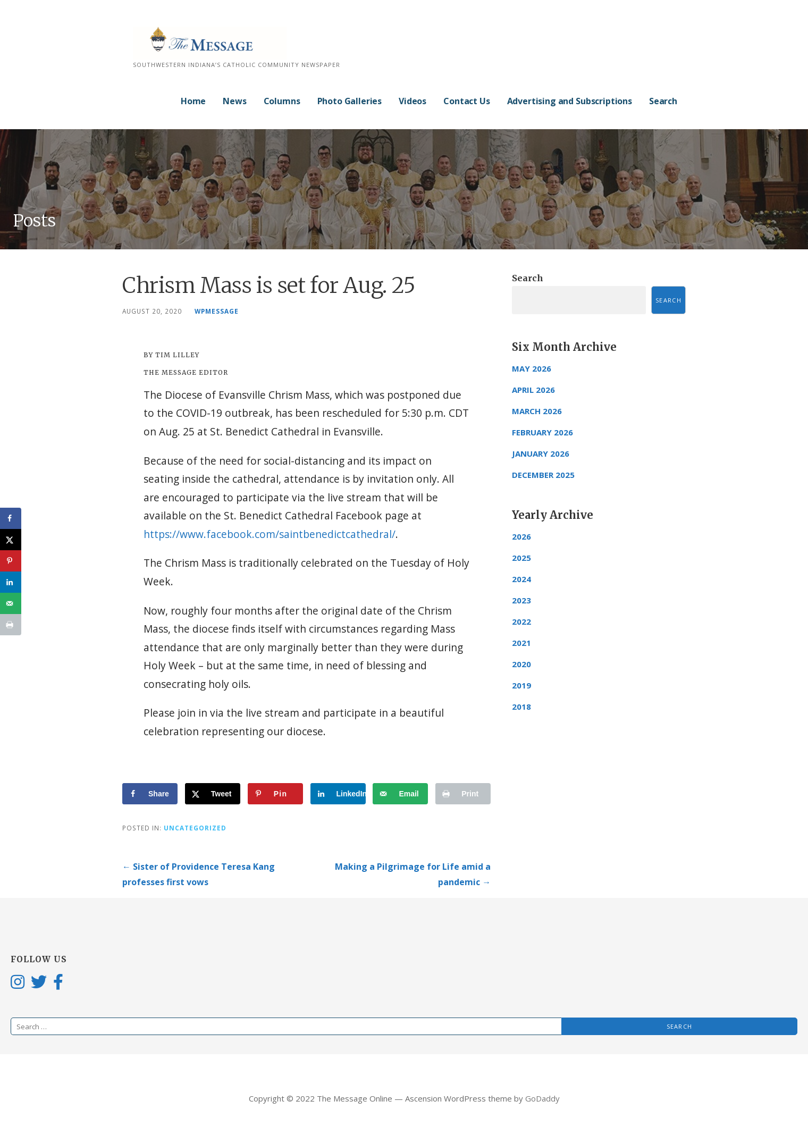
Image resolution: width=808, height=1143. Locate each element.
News (234, 101)
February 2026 (542, 432)
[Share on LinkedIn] (338, 793)
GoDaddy (542, 1098)
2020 (521, 664)
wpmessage (217, 311)
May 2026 (531, 368)
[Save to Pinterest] (275, 793)
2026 (521, 536)
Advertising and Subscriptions (569, 101)
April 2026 (533, 389)
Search (663, 101)
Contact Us (466, 101)
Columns (282, 101)
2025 (521, 557)
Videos (412, 101)
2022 (521, 621)
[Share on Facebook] (150, 793)
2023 (521, 600)
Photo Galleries (349, 101)
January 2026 (540, 453)
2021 (521, 642)
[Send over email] (400, 793)
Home (193, 101)
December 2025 (543, 474)
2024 (521, 579)
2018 (521, 706)
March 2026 (537, 411)
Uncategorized (195, 827)
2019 (521, 685)
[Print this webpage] (463, 793)
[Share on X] (212, 793)
